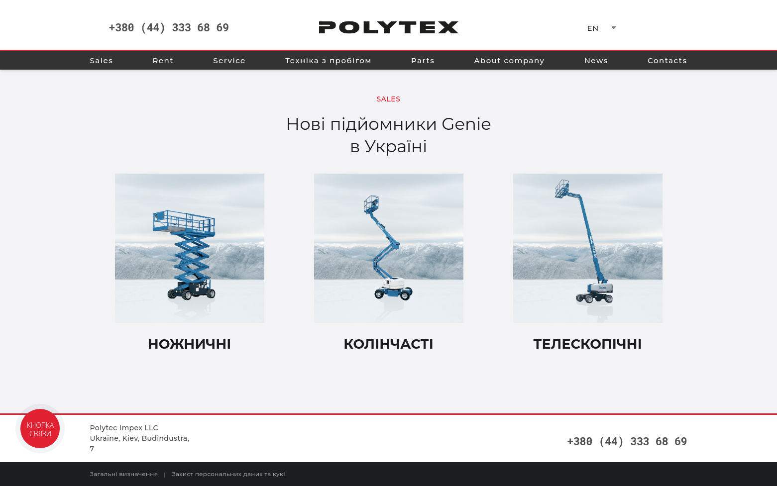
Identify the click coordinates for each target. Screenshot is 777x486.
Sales (101, 60)
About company (509, 60)
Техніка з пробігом (328, 60)
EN (593, 28)
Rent (163, 60)
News (596, 60)
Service (229, 60)
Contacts (667, 60)
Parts (423, 60)
